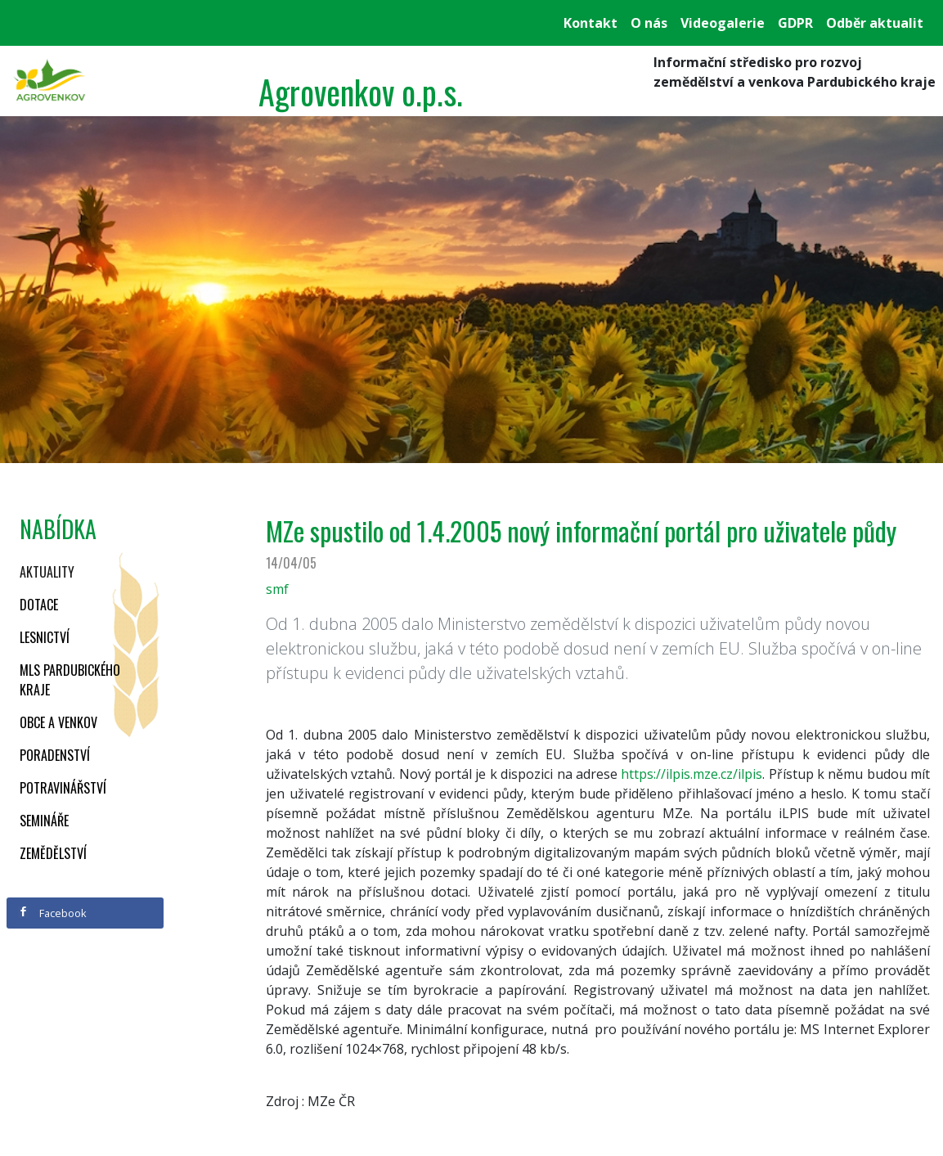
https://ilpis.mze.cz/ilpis (691, 774)
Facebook (52, 913)
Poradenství (55, 755)
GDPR (795, 23)
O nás (649, 23)
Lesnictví (45, 637)
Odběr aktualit (874, 23)
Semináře (44, 820)
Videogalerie (722, 23)
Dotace (39, 604)
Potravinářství (63, 788)
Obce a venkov (58, 722)
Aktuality (47, 572)
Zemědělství (53, 853)
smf (277, 589)
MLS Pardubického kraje (70, 679)
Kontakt (590, 23)
